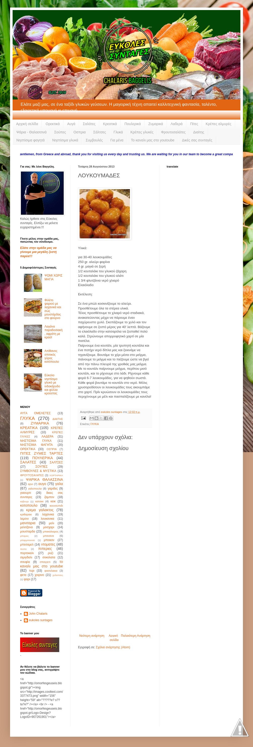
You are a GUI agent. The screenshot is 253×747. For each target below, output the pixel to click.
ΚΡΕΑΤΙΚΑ (29, 428)
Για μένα (116, 140)
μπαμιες (24, 536)
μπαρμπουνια (27, 540)
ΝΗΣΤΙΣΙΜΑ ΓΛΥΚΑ (35, 441)
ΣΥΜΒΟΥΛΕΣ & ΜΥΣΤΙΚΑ (38, 471)
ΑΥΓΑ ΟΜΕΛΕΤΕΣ (35, 413)
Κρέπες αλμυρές (218, 124)
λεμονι (24, 518)
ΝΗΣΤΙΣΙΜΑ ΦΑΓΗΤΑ (36, 445)
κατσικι (39, 501)
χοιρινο (39, 575)
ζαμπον (49, 497)
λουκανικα (47, 518)
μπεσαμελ (26, 544)
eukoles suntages (40, 620)
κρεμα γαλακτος (40, 510)
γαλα (59, 484)
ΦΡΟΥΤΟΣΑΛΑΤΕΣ (32, 475)
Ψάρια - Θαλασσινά (31, 132)
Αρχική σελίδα (27, 124)
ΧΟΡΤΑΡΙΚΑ (56, 475)
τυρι (31, 570)
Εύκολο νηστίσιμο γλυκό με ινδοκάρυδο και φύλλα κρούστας (52, 384)
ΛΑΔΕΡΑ (47, 436)
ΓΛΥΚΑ (94, 423)
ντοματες (48, 544)
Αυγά (71, 124)
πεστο (23, 549)
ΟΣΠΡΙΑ (52, 449)
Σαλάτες (89, 124)
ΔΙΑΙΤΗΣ (58, 418)
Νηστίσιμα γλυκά (65, 140)
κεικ (53, 501)
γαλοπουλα (35, 488)
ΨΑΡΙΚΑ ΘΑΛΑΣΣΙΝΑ (44, 479)
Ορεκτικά (53, 124)
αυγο (42, 484)
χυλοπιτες (57, 575)
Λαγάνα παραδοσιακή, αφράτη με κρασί (54, 332)
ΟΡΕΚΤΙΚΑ (27, 449)
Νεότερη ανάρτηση (91, 635)
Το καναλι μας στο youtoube (152, 140)
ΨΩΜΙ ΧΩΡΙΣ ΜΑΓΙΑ (53, 277)
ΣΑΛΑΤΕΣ (28, 462)
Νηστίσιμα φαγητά (30, 140)
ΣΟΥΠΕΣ (41, 466)
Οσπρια (80, 132)
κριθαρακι (26, 514)
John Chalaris (38, 613)
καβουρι (24, 501)
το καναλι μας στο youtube (41, 564)
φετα (23, 575)
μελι (51, 523)
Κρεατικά (110, 124)
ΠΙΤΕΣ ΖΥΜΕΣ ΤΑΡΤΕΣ (41, 453)
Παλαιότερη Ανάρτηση (135, 635)
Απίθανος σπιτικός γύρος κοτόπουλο (52, 356)
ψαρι (27, 579)
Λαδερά (177, 124)
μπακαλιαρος (51, 531)
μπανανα (48, 535)
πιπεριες (45, 549)
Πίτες (194, 124)
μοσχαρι (48, 527)
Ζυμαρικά (155, 124)
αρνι (30, 484)
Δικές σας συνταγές (197, 140)
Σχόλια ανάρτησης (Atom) (113, 647)
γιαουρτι (25, 493)
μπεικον (49, 540)
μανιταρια (27, 523)
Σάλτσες (99, 132)
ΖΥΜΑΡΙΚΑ (40, 423)
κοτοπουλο (29, 505)
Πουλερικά (132, 124)
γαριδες (53, 488)
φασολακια (51, 570)
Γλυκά (118, 132)
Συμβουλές (94, 140)
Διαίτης (198, 132)
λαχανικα (48, 514)
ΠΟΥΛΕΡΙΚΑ (42, 458)
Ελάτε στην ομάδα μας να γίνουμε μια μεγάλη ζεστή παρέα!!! (38, 252)
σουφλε (25, 562)
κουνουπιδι (56, 505)
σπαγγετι (45, 561)
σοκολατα (48, 557)
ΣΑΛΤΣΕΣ (56, 462)
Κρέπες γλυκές (141, 132)
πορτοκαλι (27, 553)
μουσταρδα (27, 531)
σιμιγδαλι (26, 557)
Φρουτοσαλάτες (173, 132)
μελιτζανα (26, 527)
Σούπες (60, 132)
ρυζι (50, 553)
